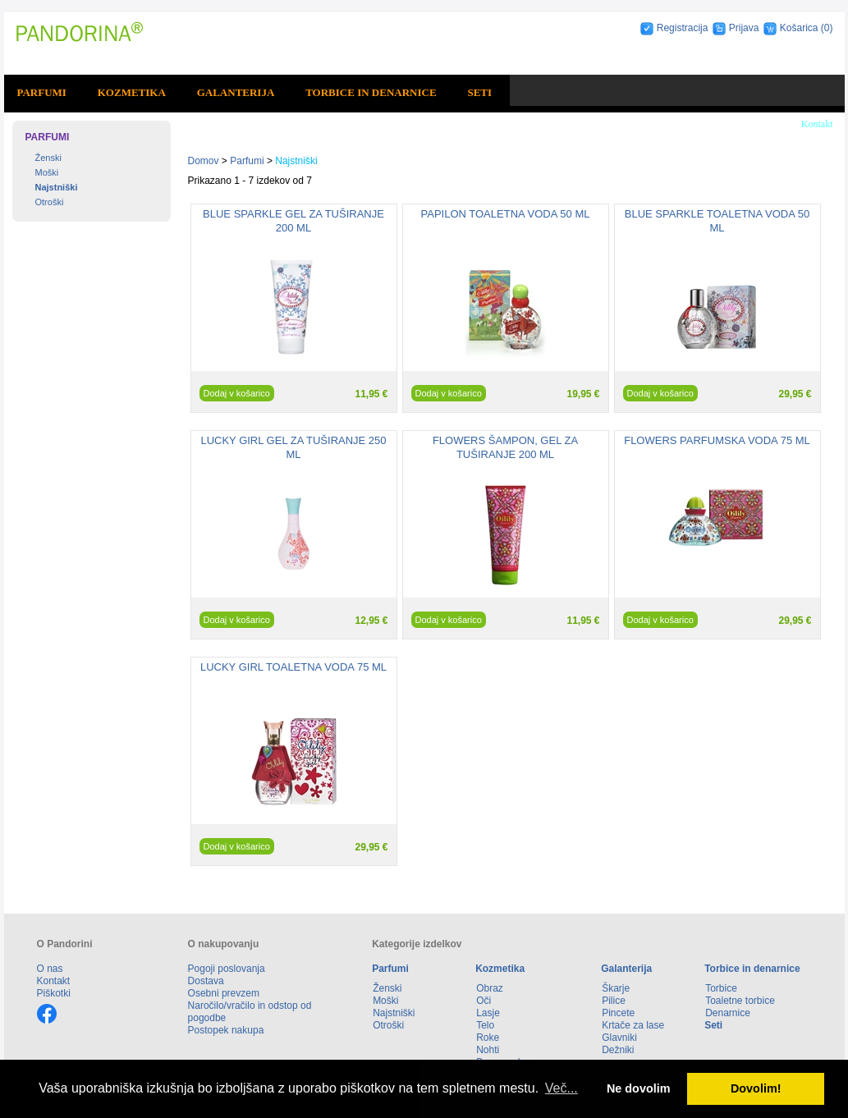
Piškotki (54, 993)
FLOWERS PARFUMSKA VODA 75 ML (717, 440)
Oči (483, 1000)
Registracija (682, 28)
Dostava (206, 981)
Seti (479, 92)
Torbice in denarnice (370, 92)
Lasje (488, 1013)
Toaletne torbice (740, 1000)
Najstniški (56, 187)
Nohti (487, 1050)
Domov (203, 161)
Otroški (49, 202)
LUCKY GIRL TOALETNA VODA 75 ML (293, 667)
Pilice (614, 1000)
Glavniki (619, 1037)
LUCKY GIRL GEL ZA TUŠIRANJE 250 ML (293, 447)
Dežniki (618, 1050)
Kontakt (817, 124)
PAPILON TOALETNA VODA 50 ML (505, 214)
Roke (487, 1037)
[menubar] (257, 93)
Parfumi (41, 92)
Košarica (800, 28)
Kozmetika (132, 92)
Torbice (721, 988)
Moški (47, 172)
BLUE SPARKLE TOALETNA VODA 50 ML (717, 221)
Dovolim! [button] (756, 1088)
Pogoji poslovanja (226, 968)
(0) (827, 28)
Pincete (618, 1013)
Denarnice (727, 1013)
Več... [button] (561, 1088)
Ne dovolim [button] (639, 1088)
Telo (485, 1025)
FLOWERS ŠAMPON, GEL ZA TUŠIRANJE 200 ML (505, 447)
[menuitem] (44, 93)
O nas (50, 968)
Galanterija (236, 92)
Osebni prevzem (223, 993)
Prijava (744, 28)
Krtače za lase (633, 1025)
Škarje (616, 988)
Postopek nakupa (226, 1030)
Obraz (489, 988)
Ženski (48, 158)
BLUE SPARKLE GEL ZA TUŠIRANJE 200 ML (293, 221)
